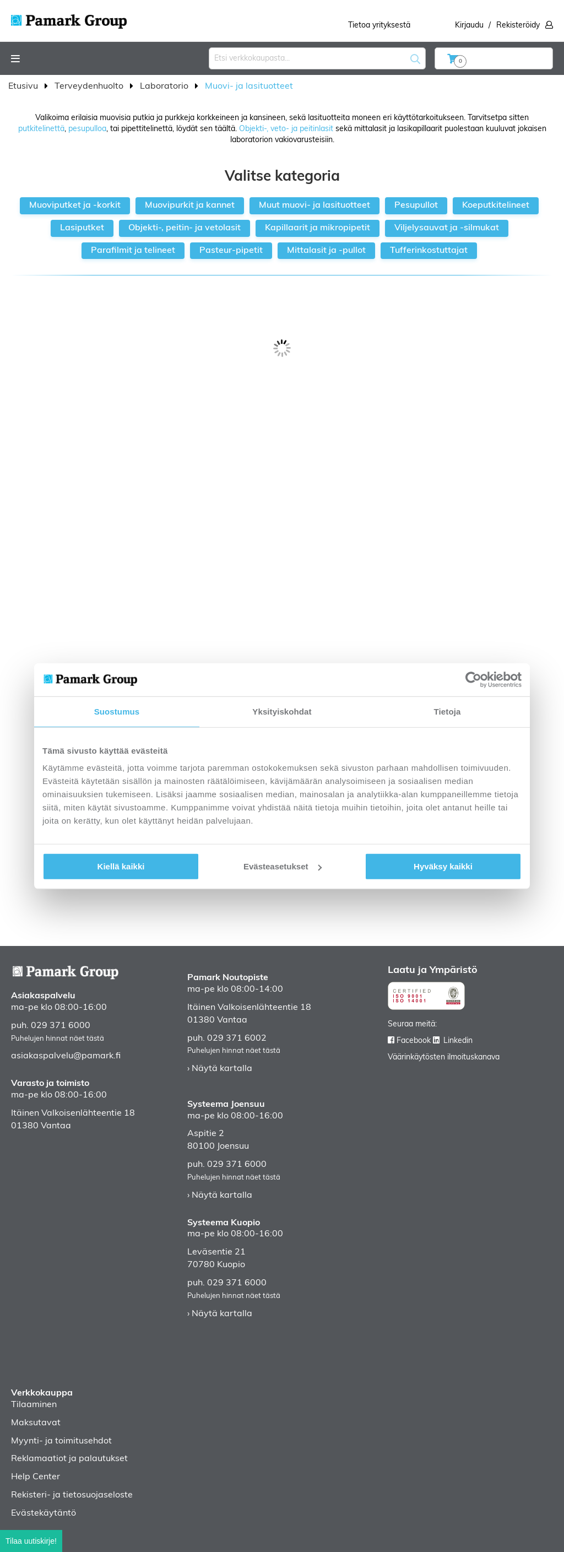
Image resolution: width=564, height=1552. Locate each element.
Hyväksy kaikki (443, 866)
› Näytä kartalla (219, 1068)
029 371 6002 (237, 1038)
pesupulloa (87, 129)
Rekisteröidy (518, 25)
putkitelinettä (41, 129)
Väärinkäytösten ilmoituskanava (444, 1057)
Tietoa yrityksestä (379, 25)
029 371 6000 (60, 1025)
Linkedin (458, 1041)
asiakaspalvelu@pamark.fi (66, 1056)
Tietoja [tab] (447, 711)
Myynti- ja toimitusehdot (61, 1441)
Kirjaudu (469, 25)
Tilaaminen (34, 1404)
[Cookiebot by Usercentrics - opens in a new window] (473, 679)
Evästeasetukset (282, 866)
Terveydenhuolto (90, 86)
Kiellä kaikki (121, 866)
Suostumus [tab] (117, 711)
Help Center (35, 1477)
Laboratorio (165, 86)
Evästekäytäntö (43, 1513)
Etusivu (24, 86)
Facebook (414, 1041)
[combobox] (317, 58)
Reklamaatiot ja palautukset (69, 1458)
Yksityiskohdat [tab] (281, 711)
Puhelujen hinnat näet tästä (57, 1038)
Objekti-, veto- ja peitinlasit (286, 129)
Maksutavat (36, 1423)
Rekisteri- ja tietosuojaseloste (72, 1495)
